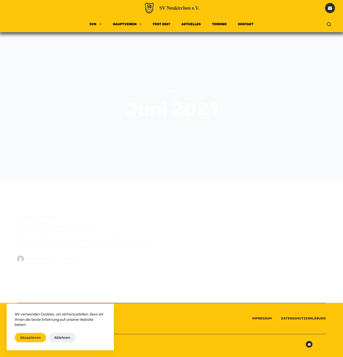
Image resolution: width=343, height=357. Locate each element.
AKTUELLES (191, 24)
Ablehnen (62, 338)
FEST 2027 (161, 24)
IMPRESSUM (262, 318)
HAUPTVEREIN (128, 24)
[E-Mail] (330, 8)
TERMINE (219, 24)
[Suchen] (329, 24)
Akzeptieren (30, 338)
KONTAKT (245, 24)
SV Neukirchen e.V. (179, 8)
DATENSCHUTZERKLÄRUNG (303, 318)
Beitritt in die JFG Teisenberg (56, 230)
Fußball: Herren (33, 220)
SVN (96, 24)
